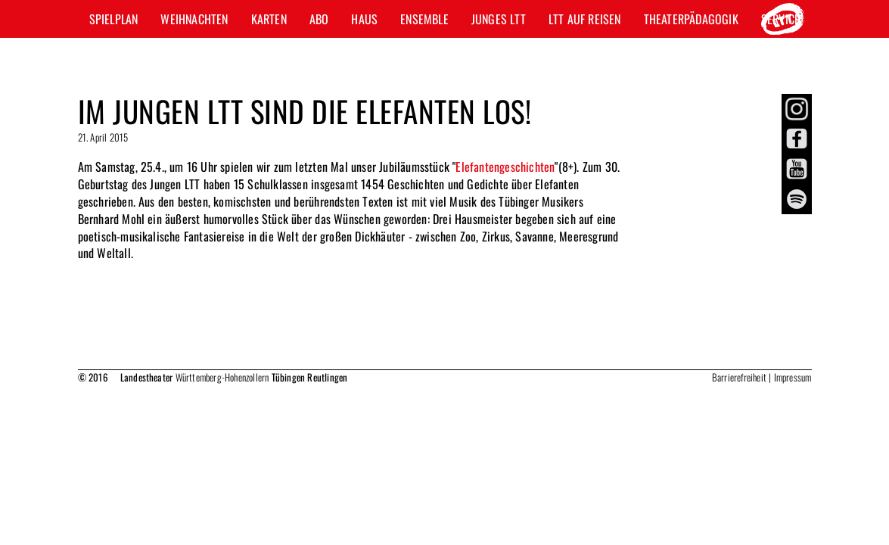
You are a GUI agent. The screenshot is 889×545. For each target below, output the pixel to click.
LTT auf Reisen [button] (585, 19)
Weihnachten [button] (194, 19)
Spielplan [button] (113, 19)
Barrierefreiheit (739, 377)
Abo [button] (319, 19)
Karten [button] (269, 19)
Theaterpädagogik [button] (691, 19)
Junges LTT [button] (498, 19)
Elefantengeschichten (505, 166)
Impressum (793, 377)
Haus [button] (364, 19)
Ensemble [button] (424, 19)
